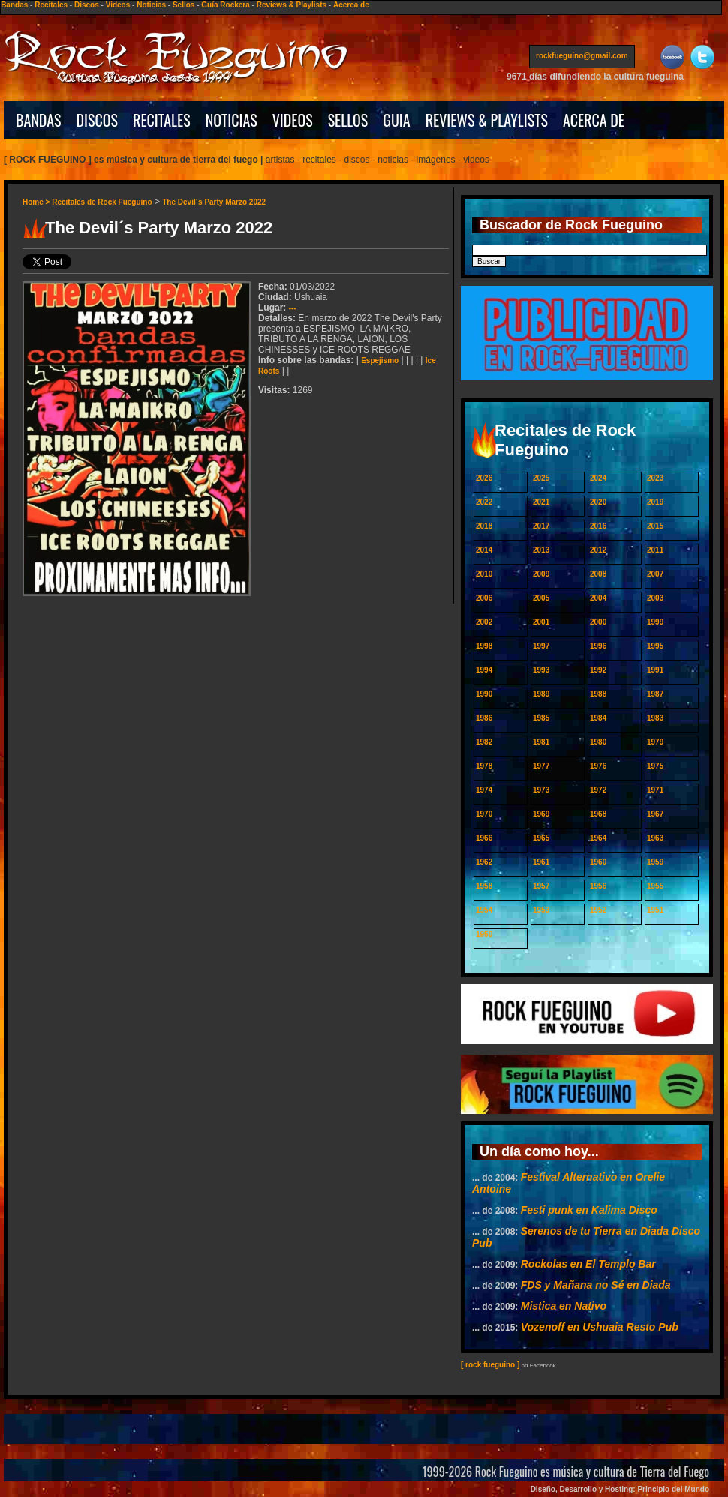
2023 (655, 478)
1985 (541, 718)
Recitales (51, 5)
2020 (598, 502)
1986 (484, 718)
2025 (541, 478)
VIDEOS (292, 120)
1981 (541, 742)
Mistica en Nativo (563, 1306)
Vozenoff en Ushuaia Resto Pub (599, 1327)
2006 (484, 598)
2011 (655, 550)
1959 (655, 862)
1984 (598, 718)
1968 (598, 814)
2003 (655, 598)
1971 (655, 790)
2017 (541, 526)
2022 (484, 502)
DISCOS (98, 120)
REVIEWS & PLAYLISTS (487, 120)
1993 (541, 670)
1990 (484, 694)
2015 (655, 526)
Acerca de (351, 5)
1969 (541, 814)
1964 (598, 838)
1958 (484, 886)
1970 (484, 814)
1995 (655, 646)
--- (292, 308)
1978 (484, 766)
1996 (598, 646)
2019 (655, 502)
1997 (541, 646)
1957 (541, 886)
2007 (655, 574)
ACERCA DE (593, 120)
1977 (541, 766)
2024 (598, 478)
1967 (655, 814)
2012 (598, 550)
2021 (541, 502)
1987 (655, 694)
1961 (541, 862)
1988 (598, 694)
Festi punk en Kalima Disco (589, 1210)
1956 (598, 886)
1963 (655, 838)
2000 (598, 622)
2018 (484, 526)
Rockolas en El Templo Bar (588, 1264)
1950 (484, 934)
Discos (86, 5)
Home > (37, 202)
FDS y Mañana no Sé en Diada (596, 1285)
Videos (118, 5)
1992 (598, 670)
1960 (598, 862)
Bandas (14, 5)
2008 (598, 574)
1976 (598, 766)
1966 (484, 838)
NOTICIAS (231, 120)
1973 (541, 790)
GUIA (396, 120)
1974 (484, 790)
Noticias (151, 5)
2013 (541, 550)
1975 (655, 766)
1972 (598, 790)
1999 (655, 622)
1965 (541, 838)
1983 (655, 718)
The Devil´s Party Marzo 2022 (214, 202)
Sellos (183, 5)
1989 (541, 694)
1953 (541, 910)
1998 (484, 646)
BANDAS (39, 120)
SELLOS (348, 120)
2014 (484, 550)
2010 (484, 574)
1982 (484, 742)
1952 (598, 910)
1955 (655, 886)
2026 (484, 478)
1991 (655, 670)
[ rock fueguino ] (490, 1364)
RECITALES (162, 120)
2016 (598, 526)
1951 (655, 910)
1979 (655, 742)
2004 (598, 598)
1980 (598, 742)
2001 (541, 622)
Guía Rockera (225, 5)
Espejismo (380, 360)
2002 (484, 622)
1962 (484, 862)
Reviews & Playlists (291, 5)
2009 (541, 574)
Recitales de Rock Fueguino (102, 202)
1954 (484, 910)
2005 (541, 598)
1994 (484, 670)
